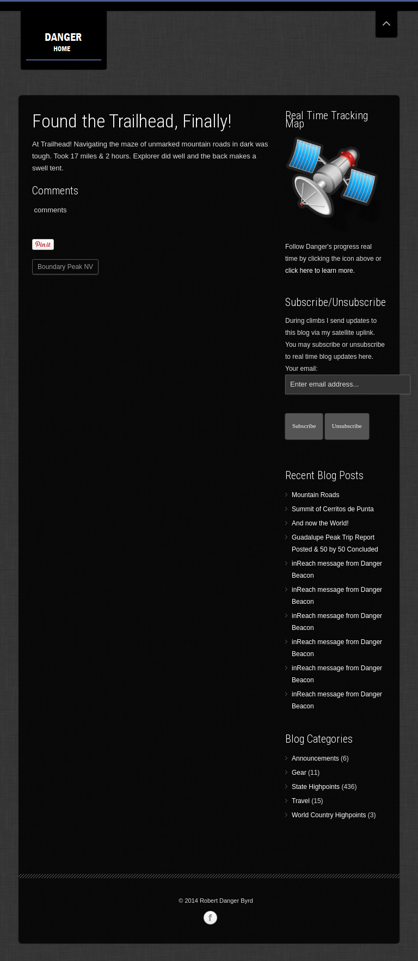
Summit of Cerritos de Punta (333, 509)
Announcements (315, 758)
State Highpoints (316, 787)
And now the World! (320, 523)
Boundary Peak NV (65, 267)
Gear (299, 772)
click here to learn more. (320, 270)
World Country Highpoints (329, 815)
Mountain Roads (315, 495)
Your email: (301, 368)
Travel (301, 801)
